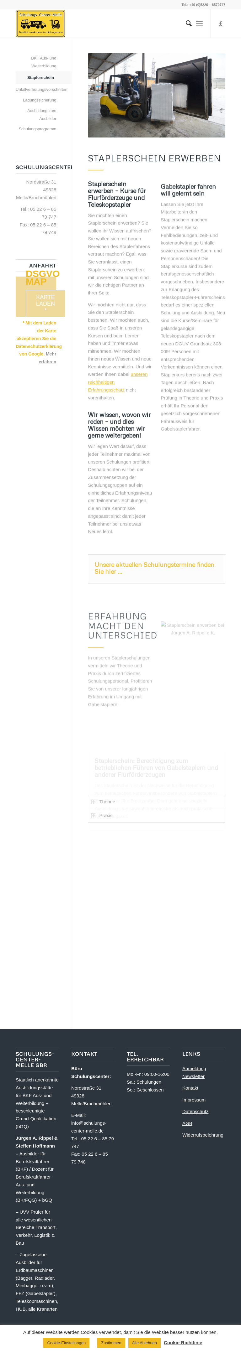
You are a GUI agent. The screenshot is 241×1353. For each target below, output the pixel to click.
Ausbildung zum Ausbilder (41, 114)
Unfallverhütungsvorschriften (36, 89)
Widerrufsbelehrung (202, 1135)
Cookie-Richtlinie (183, 1342)
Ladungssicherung (39, 100)
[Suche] (185, 23)
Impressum (194, 1099)
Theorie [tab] (103, 801)
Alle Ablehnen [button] (144, 1342)
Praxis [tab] (101, 815)
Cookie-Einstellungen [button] (66, 1342)
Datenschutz (195, 1111)
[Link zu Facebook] (220, 23)
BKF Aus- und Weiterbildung (43, 62)
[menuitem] (185, 23)
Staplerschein (40, 77)
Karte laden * (45, 304)
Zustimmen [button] (111, 1342)
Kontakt (190, 1088)
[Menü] (199, 23)
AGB (187, 1123)
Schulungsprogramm (37, 129)
